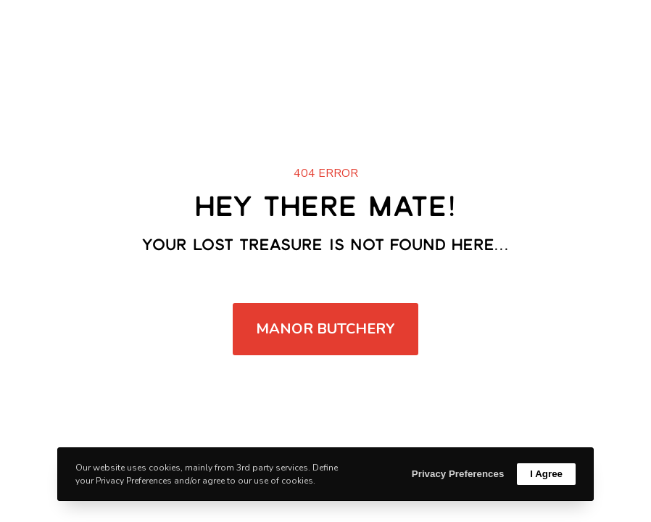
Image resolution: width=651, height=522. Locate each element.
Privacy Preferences (458, 473)
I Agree (546, 473)
